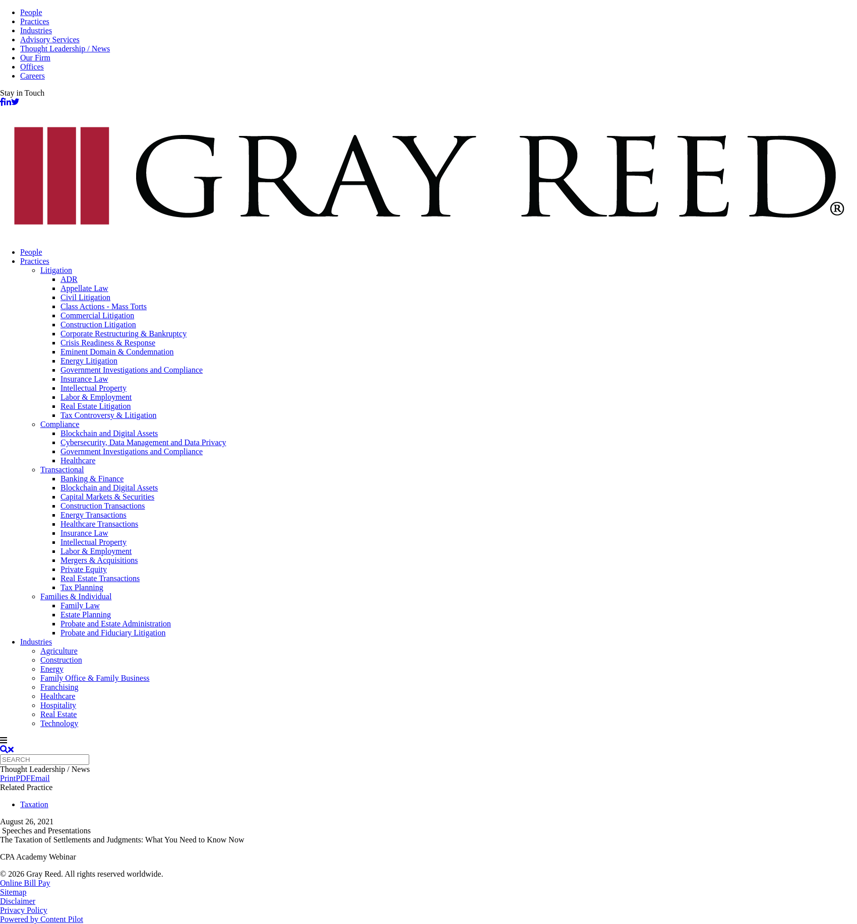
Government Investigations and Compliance (131, 370)
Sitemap (13, 892)
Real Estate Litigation (95, 406)
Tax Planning (81, 587)
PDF (23, 778)
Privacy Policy (23, 910)
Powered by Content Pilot (41, 919)
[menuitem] (438, 252)
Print (8, 778)
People (31, 12)
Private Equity (83, 569)
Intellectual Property (93, 388)
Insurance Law (84, 379)
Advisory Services (50, 39)
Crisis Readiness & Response (107, 342)
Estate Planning (85, 614)
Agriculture (59, 651)
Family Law (80, 605)
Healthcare (77, 460)
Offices (32, 66)
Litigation (56, 270)
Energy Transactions (93, 515)
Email (39, 778)
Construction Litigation (98, 324)
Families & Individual (75, 596)
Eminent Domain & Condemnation (116, 351)
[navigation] (428, 740)
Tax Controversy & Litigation (108, 415)
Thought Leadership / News (65, 48)
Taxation (34, 804)
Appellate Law (84, 288)
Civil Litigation (85, 297)
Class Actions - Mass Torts (103, 306)
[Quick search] (44, 759)
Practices (34, 21)
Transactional (62, 469)
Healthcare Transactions (99, 524)
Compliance (59, 424)
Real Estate (58, 714)
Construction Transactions (102, 506)
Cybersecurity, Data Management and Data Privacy (143, 442)
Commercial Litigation (97, 315)
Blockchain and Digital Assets (109, 433)
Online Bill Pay (25, 883)
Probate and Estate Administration (115, 623)
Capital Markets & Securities (107, 496)
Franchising (59, 687)
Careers (32, 76)
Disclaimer (17, 901)
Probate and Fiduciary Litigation (112, 632)
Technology (59, 723)
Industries (36, 30)
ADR (69, 279)
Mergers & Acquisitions (99, 560)
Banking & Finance (92, 478)
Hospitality (58, 705)
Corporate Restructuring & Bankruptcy (123, 333)
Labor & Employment (96, 397)
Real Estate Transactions (100, 578)
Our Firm (35, 57)
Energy (52, 669)
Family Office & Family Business (95, 678)
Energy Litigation (88, 361)
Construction (61, 660)
